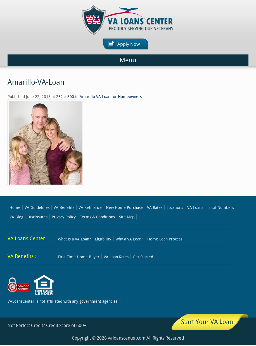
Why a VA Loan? (129, 239)
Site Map (126, 216)
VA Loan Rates (116, 256)
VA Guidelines (37, 207)
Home (15, 207)
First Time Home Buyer (78, 256)
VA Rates (154, 207)
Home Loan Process (164, 239)
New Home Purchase (124, 207)
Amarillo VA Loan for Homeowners (111, 96)
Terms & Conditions (97, 216)
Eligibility (103, 239)
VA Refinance (90, 207)
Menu (128, 60)
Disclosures (37, 216)
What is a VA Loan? (74, 239)
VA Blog (16, 216)
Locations (175, 207)
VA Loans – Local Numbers (210, 207)
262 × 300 (65, 96)
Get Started (143, 256)
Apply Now (128, 44)
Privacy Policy (64, 216)
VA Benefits (64, 207)
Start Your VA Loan (207, 322)
